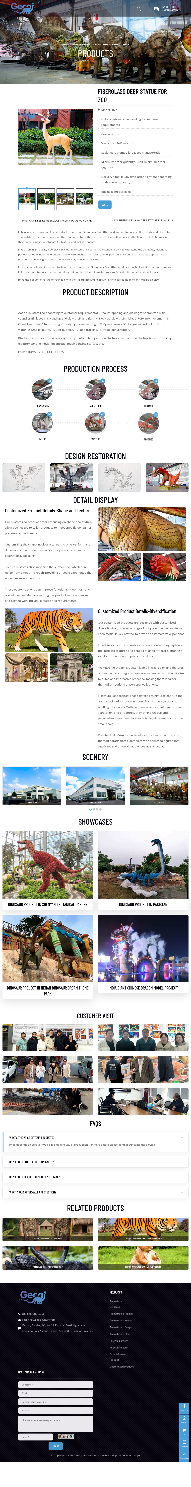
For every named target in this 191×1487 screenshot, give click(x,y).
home (81, 44)
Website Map (109, 1480)
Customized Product (103, 44)
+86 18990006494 (170, 10)
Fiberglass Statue (121, 44)
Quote (106, 204)
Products (88, 44)
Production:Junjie (129, 1480)
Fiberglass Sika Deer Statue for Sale (144, 221)
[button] (89, 137)
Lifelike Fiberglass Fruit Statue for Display (65, 221)
